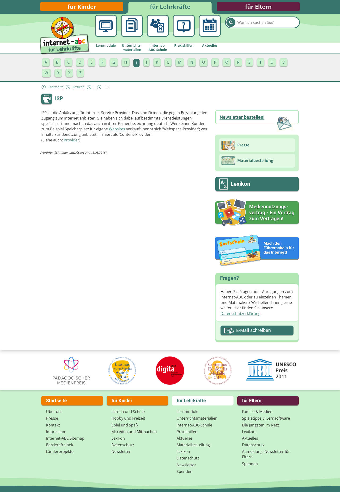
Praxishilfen (187, 431)
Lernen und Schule (128, 411)
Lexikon (79, 89)
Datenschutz (122, 444)
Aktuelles (185, 438)
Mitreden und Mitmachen (134, 431)
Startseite (56, 89)
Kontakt (53, 425)
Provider (71, 142)
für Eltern (258, 8)
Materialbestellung (193, 444)
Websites (117, 131)
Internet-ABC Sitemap (65, 438)
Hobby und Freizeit (128, 418)
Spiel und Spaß (124, 425)
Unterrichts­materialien (197, 418)
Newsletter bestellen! (242, 119)
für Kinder (82, 8)
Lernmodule (187, 411)
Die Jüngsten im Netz (260, 425)
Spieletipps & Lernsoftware (266, 418)
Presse (52, 418)
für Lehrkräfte (170, 8)
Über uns (54, 411)
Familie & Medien (257, 411)
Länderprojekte (59, 451)
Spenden (184, 471)
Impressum (56, 431)
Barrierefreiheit (59, 444)
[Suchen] (230, 31)
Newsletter (121, 451)
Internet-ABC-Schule (194, 425)
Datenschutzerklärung (240, 315)
